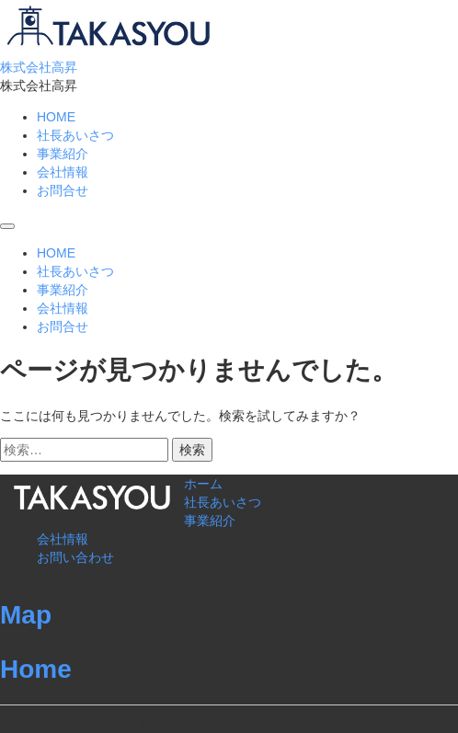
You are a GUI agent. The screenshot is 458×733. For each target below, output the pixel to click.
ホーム (203, 483)
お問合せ (62, 190)
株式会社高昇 (38, 67)
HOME (56, 116)
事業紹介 (62, 153)
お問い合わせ (75, 557)
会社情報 (62, 172)
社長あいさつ (75, 135)
